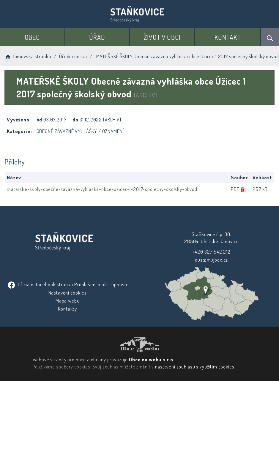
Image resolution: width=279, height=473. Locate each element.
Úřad (97, 37)
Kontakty (68, 343)
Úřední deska (73, 56)
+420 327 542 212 (68, 286)
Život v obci (162, 37)
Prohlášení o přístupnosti (101, 318)
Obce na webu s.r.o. (151, 440)
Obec (32, 37)
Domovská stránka (27, 56)
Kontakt (228, 37)
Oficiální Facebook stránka (41, 318)
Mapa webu (68, 335)
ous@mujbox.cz (68, 294)
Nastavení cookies (68, 327)
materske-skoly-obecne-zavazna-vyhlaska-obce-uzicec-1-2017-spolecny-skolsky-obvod (102, 189)
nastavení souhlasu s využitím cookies (194, 447)
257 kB (259, 189)
